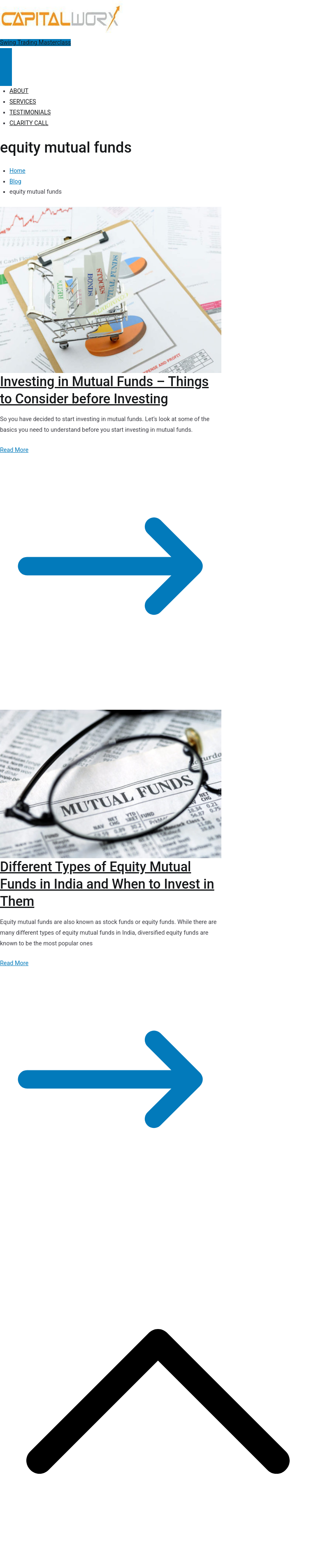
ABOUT (18, 91)
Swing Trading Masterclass (35, 42)
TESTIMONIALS (30, 112)
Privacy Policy (153, 1228)
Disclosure (189, 1228)
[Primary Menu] (6, 57)
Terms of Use (225, 1228)
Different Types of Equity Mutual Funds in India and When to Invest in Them (107, 884)
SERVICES (22, 101)
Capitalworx (63, 1228)
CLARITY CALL (28, 123)
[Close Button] (6, 76)
